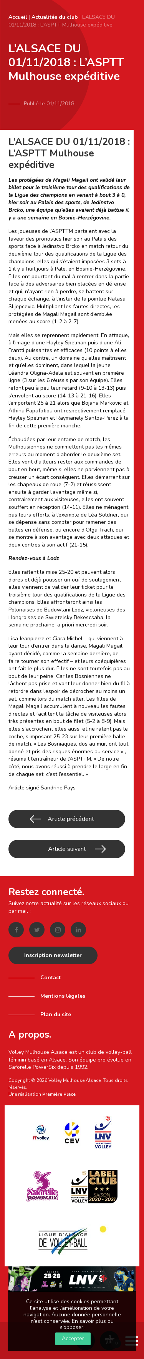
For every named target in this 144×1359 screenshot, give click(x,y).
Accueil (17, 17)
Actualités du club (54, 17)
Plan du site (55, 1014)
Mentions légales (62, 996)
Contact (50, 977)
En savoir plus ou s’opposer (87, 1324)
